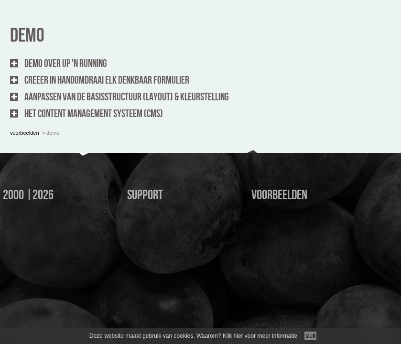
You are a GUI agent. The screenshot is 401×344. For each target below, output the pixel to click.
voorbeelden (24, 107)
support (145, 195)
